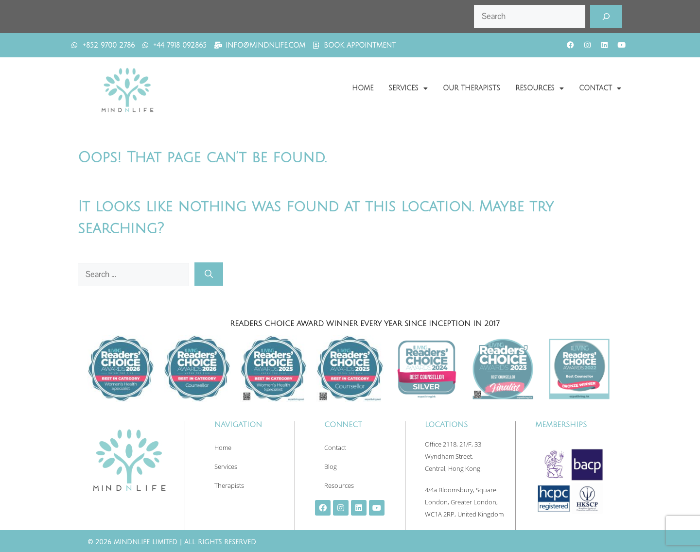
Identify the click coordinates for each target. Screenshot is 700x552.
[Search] (606, 16)
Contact (600, 88)
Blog (330, 466)
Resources (539, 88)
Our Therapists (471, 88)
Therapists (229, 485)
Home (362, 88)
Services (408, 88)
